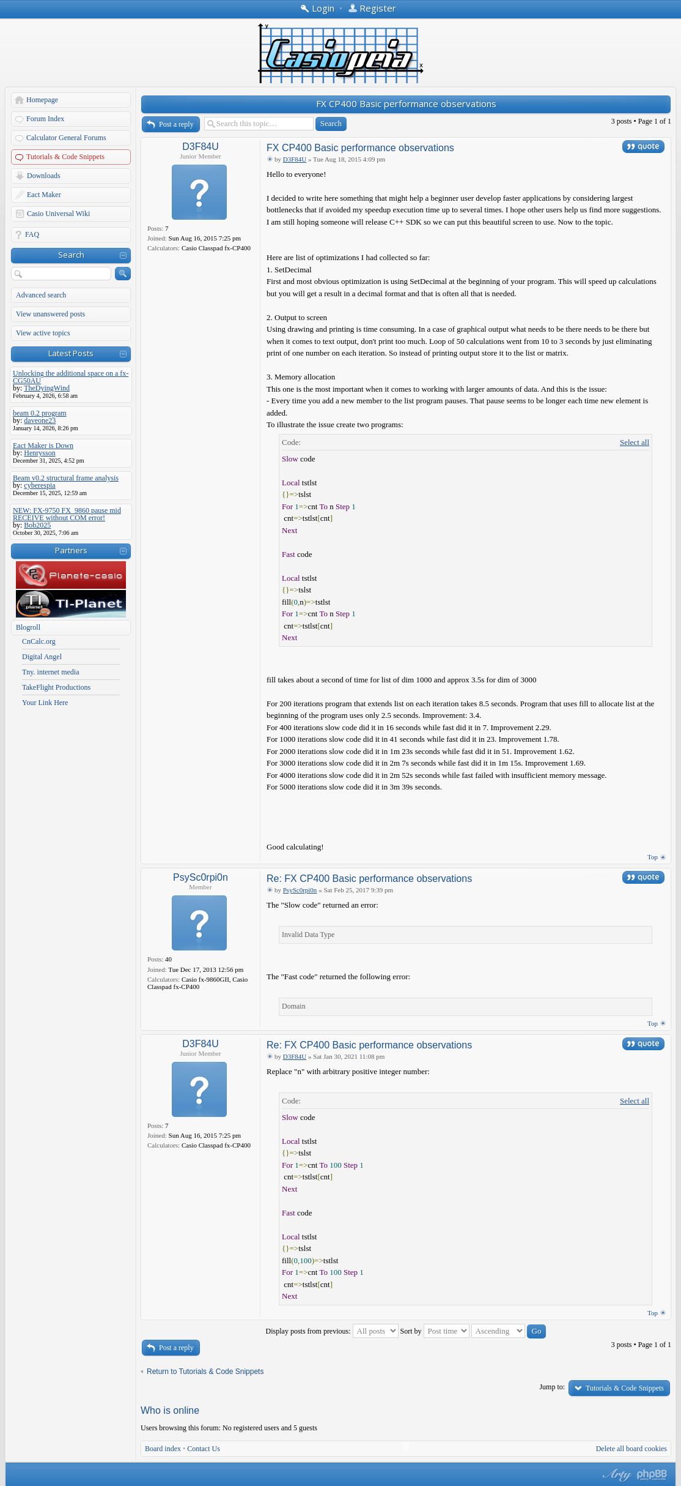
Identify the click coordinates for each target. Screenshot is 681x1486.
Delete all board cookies (631, 1448)
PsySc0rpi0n (200, 877)
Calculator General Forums (66, 137)
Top (652, 857)
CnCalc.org (39, 641)
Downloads (44, 175)
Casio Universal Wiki (58, 213)
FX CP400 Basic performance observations (406, 103)
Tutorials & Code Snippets (65, 156)
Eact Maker (44, 194)
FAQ (32, 234)
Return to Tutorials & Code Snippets (205, 1371)
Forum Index (45, 118)
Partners (71, 550)
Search (71, 254)
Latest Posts (71, 353)
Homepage (42, 99)
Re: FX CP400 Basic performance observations (369, 878)
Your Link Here (45, 702)
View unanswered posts (50, 314)
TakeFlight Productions (56, 687)
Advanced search (41, 295)
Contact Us (203, 1448)
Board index (163, 1448)
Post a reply (176, 124)
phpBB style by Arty (615, 1475)
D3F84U (200, 146)
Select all (634, 442)
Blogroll (28, 627)
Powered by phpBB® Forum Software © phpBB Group (652, 1475)
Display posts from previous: (332, 1331)
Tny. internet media (50, 672)
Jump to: (552, 1387)
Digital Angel (42, 656)
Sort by (434, 1331)
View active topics (43, 333)
